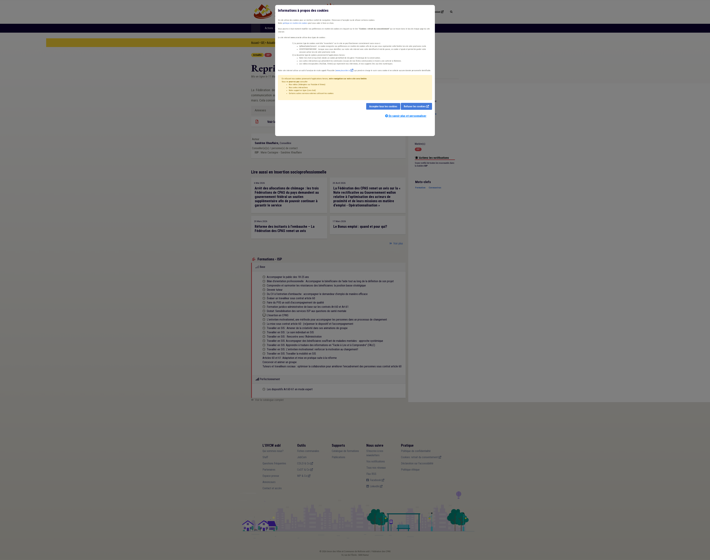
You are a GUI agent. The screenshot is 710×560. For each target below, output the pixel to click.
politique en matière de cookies (295, 23)
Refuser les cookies (415, 106)
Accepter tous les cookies (383, 106)
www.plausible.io (343, 70)
